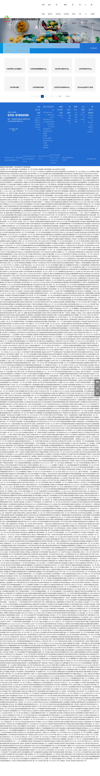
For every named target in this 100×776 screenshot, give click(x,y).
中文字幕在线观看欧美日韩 (44, 536)
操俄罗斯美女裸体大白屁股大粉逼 (54, 755)
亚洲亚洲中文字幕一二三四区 (44, 231)
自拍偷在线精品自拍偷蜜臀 (73, 303)
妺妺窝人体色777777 (48, 366)
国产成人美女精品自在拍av (61, 227)
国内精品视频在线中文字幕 (33, 436)
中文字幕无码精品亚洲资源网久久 (86, 481)
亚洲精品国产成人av (56, 540)
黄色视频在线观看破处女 (72, 631)
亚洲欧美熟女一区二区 (71, 477)
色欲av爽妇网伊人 (70, 664)
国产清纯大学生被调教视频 (46, 223)
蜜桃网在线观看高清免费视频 (54, 194)
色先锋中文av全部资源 (11, 623)
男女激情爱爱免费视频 (6, 318)
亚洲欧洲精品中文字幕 (90, 190)
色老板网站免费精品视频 (92, 290)
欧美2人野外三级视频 (67, 431)
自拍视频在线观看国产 (9, 605)
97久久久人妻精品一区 (15, 279)
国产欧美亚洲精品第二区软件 (72, 353)
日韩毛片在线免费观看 (58, 649)
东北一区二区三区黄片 (36, 712)
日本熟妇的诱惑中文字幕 (47, 562)
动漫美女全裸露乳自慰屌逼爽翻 (53, 207)
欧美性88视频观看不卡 (75, 296)
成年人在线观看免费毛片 (31, 649)
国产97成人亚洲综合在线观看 (55, 316)
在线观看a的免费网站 (17, 744)
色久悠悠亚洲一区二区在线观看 (22, 533)
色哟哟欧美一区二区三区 (51, 388)
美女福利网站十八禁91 (58, 588)
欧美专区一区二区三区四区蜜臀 (25, 246)
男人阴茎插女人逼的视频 (56, 199)
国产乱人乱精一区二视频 (20, 327)
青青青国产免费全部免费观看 (32, 366)
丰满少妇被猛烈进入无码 (31, 520)
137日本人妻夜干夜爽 (48, 270)
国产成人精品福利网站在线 (41, 325)
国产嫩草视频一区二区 (52, 268)
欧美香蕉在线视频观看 (37, 207)
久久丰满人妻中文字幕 (19, 699)
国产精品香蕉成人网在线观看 (37, 292)
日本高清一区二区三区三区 (85, 349)
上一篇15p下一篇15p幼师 (13, 551)
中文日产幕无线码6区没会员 (51, 418)
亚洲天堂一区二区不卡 (18, 270)
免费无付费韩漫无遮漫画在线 (76, 536)
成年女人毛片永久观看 (45, 520)
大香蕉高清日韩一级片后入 (18, 651)
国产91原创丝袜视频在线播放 (23, 510)
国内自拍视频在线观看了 (67, 277)
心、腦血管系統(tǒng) (31, 46)
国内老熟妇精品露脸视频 (49, 601)
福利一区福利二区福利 (77, 718)
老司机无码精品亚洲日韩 (88, 494)
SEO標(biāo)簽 (91, 173)
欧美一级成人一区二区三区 (36, 377)
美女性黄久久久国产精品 (50, 455)
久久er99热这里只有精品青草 (16, 749)
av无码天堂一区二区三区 (7, 473)
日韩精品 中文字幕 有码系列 (71, 368)
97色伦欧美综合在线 (65, 251)
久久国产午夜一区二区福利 (58, 375)
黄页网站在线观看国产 (88, 412)
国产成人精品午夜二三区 (18, 381)
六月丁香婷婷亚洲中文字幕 (33, 355)
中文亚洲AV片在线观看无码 (45, 186)
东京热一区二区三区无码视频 (49, 279)
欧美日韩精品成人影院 (9, 747)
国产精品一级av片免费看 (37, 353)
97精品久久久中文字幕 (51, 614)
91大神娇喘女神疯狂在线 (89, 507)
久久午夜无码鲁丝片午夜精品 (68, 268)
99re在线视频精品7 (85, 575)
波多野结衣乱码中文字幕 (72, 460)
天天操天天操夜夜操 (26, 262)
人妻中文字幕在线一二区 (87, 386)
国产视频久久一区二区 (22, 473)
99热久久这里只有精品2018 (24, 323)
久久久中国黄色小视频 (92, 186)
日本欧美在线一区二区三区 (52, 701)
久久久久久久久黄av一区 (77, 220)
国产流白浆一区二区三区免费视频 (36, 309)
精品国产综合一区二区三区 (34, 214)
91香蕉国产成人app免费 (64, 294)
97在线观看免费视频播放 (22, 712)
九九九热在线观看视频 (77, 562)
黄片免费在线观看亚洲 (91, 253)
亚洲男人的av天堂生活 (67, 292)
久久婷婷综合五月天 (9, 668)
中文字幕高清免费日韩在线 (63, 301)
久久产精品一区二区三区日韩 (89, 588)
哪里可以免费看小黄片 (13, 531)
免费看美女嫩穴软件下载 (87, 568)
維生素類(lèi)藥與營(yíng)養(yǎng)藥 (19, 52)
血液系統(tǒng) (59, 52)
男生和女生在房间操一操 (16, 512)
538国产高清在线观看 (88, 697)
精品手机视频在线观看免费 (11, 316)
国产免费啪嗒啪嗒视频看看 (41, 401)
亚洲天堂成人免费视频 (19, 272)
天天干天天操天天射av (46, 429)
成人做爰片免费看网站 (34, 305)
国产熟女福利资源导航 (89, 466)
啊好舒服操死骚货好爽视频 (24, 431)
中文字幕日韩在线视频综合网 (36, 196)
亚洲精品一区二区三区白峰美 (13, 407)
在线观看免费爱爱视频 (24, 477)
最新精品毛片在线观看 (84, 199)
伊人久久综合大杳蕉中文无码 (45, 296)
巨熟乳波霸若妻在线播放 (12, 303)
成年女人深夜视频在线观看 (91, 296)
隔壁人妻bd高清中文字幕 (22, 207)
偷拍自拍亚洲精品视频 (34, 327)
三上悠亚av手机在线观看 (84, 394)
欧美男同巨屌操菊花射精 (87, 207)
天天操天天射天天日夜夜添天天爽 (51, 327)
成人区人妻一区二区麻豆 (41, 244)
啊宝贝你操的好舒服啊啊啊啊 (69, 288)
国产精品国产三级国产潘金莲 (56, 312)
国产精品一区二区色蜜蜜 (86, 692)
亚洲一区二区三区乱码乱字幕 (15, 281)
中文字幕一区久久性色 (38, 255)
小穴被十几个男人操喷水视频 (21, 505)
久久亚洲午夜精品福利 (8, 246)
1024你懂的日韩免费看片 (18, 309)
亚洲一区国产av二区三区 (20, 514)
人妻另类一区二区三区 (65, 403)
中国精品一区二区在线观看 (16, 666)
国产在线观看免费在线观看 (92, 264)
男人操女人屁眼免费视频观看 (8, 536)
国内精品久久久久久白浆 (83, 399)
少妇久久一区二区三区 (92, 470)
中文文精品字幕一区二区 (10, 259)
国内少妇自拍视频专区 (23, 660)
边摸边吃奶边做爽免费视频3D (73, 244)
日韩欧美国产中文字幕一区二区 (86, 333)
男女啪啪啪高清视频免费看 (10, 231)
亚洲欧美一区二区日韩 (29, 364)
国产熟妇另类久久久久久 (43, 364)
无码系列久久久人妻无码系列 (75, 592)
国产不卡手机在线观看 (17, 238)
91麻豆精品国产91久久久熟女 (45, 225)
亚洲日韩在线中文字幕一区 (72, 525)
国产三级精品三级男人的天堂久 (34, 749)
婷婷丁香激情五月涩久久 (46, 351)
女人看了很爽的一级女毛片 (47, 340)
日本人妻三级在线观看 (63, 370)
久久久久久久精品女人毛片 (43, 494)
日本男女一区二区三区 (35, 403)
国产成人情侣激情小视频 (20, 768)
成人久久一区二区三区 (24, 373)
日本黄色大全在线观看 (17, 251)
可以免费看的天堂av (9, 357)
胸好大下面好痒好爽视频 (35, 318)
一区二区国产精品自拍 (55, 307)
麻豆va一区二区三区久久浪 (21, 403)
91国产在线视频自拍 (14, 457)
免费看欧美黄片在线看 (26, 307)
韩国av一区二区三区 (53, 314)
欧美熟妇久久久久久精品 (50, 518)
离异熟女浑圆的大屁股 (42, 612)
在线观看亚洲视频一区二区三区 (74, 316)
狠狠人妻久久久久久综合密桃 (49, 740)
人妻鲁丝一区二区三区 (24, 716)
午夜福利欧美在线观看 (27, 551)
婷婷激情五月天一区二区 (22, 257)
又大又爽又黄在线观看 (23, 192)
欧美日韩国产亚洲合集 (45, 555)
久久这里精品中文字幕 (13, 346)
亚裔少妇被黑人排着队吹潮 (22, 229)
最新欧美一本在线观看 (49, 214)
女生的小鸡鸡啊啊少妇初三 (11, 262)
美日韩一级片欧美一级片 (79, 403)
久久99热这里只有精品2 (67, 418)
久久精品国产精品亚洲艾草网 (15, 555)
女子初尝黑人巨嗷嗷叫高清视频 (42, 218)
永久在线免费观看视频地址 (48, 523)
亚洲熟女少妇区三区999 (60, 392)
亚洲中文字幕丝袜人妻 (36, 342)
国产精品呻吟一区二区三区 (52, 373)
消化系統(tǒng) (11, 46)
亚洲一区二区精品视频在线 (27, 375)
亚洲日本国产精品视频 (58, 742)
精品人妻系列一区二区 (68, 481)
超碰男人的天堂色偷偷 (44, 588)
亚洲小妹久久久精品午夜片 (84, 660)
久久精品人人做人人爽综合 (83, 327)
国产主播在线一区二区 (49, 294)
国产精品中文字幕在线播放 (13, 296)
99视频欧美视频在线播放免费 (67, 388)
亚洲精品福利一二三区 (75, 227)
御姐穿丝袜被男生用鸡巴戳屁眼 (66, 627)
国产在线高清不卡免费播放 (32, 301)
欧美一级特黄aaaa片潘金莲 (67, 427)
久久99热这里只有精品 (16, 190)
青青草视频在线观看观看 (58, 625)
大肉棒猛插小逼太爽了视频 (55, 333)
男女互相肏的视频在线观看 (66, 518)
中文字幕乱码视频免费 (79, 514)
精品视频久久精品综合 (91, 238)
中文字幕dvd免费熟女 (53, 505)
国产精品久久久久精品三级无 (66, 553)
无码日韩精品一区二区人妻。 (88, 551)
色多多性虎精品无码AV (10, 653)
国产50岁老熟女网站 (51, 377)
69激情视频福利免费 (56, 716)
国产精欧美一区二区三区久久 (52, 192)
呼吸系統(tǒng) (50, 46)
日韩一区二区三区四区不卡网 (32, 420)
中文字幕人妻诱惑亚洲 (75, 270)
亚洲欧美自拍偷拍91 (16, 203)
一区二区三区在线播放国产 (72, 547)
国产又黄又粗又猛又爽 (17, 583)
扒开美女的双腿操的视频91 (79, 294)
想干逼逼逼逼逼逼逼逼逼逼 (45, 346)
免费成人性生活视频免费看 (35, 468)
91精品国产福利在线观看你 (79, 366)
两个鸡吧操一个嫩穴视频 (80, 657)
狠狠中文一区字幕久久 (82, 492)
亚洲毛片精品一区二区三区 (75, 264)
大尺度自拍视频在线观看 (92, 592)
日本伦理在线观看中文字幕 (15, 216)
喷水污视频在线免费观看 (75, 579)
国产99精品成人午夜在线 (46, 677)
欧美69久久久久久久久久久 (81, 590)
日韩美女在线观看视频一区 (78, 405)
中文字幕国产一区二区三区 (23, 194)
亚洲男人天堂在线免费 (25, 286)
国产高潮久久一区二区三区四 (68, 331)
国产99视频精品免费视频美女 (67, 560)
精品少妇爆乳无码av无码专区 (67, 357)
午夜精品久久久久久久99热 (81, 707)
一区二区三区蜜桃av (67, 496)
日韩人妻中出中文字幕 (66, 703)
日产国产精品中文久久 (86, 755)
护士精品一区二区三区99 (23, 255)
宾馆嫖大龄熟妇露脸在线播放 (74, 442)
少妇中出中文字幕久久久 (28, 627)
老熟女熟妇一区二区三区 (24, 581)
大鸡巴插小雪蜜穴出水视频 (79, 610)
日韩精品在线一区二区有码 (38, 449)
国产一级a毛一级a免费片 (69, 612)
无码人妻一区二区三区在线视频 (20, 283)
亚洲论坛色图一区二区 (92, 220)
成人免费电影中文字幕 (62, 407)
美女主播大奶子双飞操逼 (28, 438)
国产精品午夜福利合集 (40, 233)
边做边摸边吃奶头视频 (75, 557)
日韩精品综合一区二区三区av (24, 205)
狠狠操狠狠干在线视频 (8, 431)
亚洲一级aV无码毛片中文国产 (13, 359)
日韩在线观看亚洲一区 (83, 196)
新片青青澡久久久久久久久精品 (26, 423)
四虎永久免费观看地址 (8, 683)
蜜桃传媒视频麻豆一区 (63, 342)
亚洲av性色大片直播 (89, 662)
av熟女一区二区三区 (66, 764)
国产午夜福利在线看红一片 (29, 457)
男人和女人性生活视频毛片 (19, 740)
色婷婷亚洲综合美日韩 (93, 205)
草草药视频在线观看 (73, 236)
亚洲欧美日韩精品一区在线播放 (57, 262)
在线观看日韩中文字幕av (26, 405)
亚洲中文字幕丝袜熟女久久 (21, 560)
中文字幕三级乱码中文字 (50, 403)
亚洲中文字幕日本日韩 (85, 188)
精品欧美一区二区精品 (66, 240)
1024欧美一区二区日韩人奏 (26, 538)
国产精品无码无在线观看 (85, 605)
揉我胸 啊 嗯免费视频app (76, 320)
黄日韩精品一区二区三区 (37, 644)
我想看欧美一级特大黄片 (33, 590)
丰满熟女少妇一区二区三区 (50, 318)
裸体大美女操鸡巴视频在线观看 (87, 444)
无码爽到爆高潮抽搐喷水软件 (68, 473)
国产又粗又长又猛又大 (75, 679)
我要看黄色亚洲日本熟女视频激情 (52, 368)
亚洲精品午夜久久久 (55, 705)
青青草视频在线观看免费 (87, 525)
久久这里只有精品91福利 (9, 220)
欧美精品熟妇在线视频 (82, 377)
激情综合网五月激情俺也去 (14, 227)
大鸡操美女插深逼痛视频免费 (31, 603)
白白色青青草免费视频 (11, 212)
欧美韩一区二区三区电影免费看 (85, 647)
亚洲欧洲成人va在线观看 (56, 623)
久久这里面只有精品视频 (41, 344)
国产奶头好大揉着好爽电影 (19, 657)
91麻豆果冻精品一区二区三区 (39, 503)
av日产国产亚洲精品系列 (33, 679)
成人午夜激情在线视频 (46, 464)
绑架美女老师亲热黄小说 (86, 288)
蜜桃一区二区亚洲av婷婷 (62, 383)
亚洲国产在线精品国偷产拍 (35, 755)
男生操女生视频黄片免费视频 (42, 205)
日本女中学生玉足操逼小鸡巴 (73, 466)
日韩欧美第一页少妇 (37, 373)
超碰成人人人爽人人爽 (83, 688)
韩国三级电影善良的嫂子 (73, 416)
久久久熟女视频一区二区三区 (84, 627)
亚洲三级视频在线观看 (77, 638)
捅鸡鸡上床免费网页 (55, 249)
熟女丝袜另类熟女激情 (40, 544)
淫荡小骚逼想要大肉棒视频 (80, 338)
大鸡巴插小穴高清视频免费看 (37, 314)
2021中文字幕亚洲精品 (44, 416)
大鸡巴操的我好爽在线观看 (15, 416)
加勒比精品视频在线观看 (18, 677)
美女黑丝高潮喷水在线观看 (8, 323)
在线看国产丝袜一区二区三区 (70, 594)
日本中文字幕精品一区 (35, 490)
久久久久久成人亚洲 (89, 679)
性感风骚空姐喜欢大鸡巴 (74, 507)
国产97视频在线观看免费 (16, 586)
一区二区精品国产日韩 (69, 349)
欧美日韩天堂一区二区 (61, 440)
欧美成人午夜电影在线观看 (72, 770)
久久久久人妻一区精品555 (71, 207)
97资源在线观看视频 (75, 488)
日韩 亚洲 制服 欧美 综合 (83, 362)
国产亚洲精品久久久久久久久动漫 (10, 218)
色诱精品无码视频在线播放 (78, 634)
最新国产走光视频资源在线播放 (82, 614)
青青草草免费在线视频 (69, 394)
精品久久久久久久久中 (16, 475)
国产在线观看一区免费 (83, 473)
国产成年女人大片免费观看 (37, 723)
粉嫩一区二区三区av (88, 281)
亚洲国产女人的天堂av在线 (10, 286)
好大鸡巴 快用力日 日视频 (75, 190)
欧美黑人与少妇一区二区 (32, 638)
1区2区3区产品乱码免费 (62, 320)
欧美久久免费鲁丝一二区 (36, 473)
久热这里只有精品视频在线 (16, 634)
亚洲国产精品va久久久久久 (66, 725)
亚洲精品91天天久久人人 (37, 773)
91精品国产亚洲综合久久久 (33, 731)
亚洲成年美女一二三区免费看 (10, 349)
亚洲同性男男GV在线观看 (9, 373)
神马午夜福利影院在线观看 (91, 383)
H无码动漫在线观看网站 (41, 303)
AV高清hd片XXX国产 (19, 338)
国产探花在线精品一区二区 (33, 577)
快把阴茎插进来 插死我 (39, 331)
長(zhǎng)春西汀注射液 (85, 101)
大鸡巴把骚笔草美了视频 (70, 605)
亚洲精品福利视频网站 (68, 249)
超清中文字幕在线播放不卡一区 (76, 262)
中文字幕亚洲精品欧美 (77, 238)
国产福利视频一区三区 (44, 457)
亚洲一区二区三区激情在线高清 (58, 655)
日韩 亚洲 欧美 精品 (14, 707)
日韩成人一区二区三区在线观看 (24, 629)
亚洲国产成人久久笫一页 (71, 755)
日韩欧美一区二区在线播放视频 (85, 455)
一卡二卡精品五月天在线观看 (72, 623)
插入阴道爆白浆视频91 (92, 475)
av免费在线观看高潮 (80, 229)
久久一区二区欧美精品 (68, 266)
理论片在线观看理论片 (48, 355)
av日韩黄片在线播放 (6, 768)
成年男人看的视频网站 (76, 727)
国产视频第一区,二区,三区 (45, 190)
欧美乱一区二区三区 (89, 557)
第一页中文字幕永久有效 (32, 744)
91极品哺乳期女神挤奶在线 (18, 242)
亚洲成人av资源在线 (32, 566)
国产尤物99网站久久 (91, 629)
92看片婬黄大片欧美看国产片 (39, 670)
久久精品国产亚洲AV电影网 (54, 618)
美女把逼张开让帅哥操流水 (84, 664)
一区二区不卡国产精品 (51, 251)
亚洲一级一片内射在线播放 (12, 438)
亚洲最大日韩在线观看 (31, 238)
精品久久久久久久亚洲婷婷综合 (66, 272)
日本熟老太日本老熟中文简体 (47, 570)
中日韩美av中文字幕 (81, 757)
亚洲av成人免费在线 (86, 212)
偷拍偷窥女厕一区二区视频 (41, 379)
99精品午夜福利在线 (26, 316)
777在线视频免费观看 (6, 272)
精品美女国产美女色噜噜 (61, 242)
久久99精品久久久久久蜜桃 (14, 253)
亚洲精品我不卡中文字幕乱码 (70, 192)
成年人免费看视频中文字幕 (80, 251)
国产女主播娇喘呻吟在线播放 (76, 555)
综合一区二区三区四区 (19, 240)
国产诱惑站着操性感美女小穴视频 (53, 396)
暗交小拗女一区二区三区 (53, 299)
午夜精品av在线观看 (75, 344)
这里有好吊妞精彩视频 (26, 564)
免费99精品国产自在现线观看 (85, 716)
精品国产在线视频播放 (16, 529)
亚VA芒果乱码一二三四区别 (60, 359)
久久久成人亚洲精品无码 (31, 570)
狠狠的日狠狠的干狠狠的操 (63, 253)
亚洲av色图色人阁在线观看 (68, 209)
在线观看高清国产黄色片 (41, 307)
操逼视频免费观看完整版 (59, 592)
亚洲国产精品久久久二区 (26, 212)
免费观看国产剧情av (45, 203)
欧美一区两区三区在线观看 (89, 309)
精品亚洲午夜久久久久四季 (72, 286)
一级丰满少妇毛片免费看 (13, 429)
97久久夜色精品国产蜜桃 (59, 507)
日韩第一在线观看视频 (38, 390)
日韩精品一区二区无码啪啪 (76, 203)
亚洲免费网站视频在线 (12, 692)
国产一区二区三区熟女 (44, 359)
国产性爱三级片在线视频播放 (60, 205)
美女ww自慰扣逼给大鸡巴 (44, 653)
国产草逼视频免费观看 (25, 259)
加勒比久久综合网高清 (84, 331)
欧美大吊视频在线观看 (34, 601)
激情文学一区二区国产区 (7, 207)
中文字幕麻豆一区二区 (60, 351)
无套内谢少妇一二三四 (6, 292)
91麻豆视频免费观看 (58, 653)
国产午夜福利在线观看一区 (24, 331)
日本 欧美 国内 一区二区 (79, 257)
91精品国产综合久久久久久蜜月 (27, 536)
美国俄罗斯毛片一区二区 (84, 364)
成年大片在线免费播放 (56, 525)
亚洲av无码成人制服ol (66, 712)
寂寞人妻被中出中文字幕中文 (85, 272)
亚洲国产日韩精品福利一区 (57, 323)
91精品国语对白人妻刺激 (71, 188)
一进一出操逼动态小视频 (59, 264)
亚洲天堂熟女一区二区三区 (72, 766)
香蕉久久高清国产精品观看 (17, 516)
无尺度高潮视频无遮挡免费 (50, 427)
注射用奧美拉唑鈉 (38, 101)
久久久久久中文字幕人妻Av (52, 749)
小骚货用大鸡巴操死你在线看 (76, 523)
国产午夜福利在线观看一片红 (85, 396)
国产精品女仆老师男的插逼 (67, 483)
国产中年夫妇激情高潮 (15, 568)
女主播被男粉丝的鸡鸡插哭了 (42, 692)
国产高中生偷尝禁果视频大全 (45, 423)
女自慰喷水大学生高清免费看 (71, 533)
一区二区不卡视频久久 (74, 697)
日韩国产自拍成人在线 (80, 510)
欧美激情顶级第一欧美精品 (28, 442)
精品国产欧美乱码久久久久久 (49, 483)
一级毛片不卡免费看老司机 (91, 227)
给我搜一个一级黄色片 (44, 216)
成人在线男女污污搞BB (66, 381)
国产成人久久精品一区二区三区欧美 (65, 225)
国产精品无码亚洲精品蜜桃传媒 (23, 299)
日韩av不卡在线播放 (26, 349)
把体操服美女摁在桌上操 (32, 464)
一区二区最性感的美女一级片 (54, 390)
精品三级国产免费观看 (65, 657)
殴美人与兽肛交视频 (87, 655)
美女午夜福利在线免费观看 (46, 475)
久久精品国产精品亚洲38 (87, 336)
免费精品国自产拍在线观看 (62, 366)
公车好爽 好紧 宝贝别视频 (50, 201)
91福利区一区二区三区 (65, 614)
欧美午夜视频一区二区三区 (79, 329)
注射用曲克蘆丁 (15, 101)
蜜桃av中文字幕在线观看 (74, 218)
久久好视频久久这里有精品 (52, 468)
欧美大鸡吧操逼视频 (27, 379)
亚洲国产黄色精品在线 (16, 301)
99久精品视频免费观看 (32, 555)
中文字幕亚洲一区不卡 (87, 631)
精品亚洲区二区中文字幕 (40, 266)
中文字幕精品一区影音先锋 (46, 488)
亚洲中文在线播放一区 (18, 436)
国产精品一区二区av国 (86, 586)
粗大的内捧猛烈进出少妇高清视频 (80, 529)
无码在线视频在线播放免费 (52, 399)
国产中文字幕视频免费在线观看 (65, 438)
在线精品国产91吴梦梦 (30, 216)
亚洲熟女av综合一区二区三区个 (27, 186)
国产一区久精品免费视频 (42, 499)
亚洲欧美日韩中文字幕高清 (75, 231)
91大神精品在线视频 (58, 664)
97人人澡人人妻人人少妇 (12, 307)
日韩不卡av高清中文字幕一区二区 (44, 405)
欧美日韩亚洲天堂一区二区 (42, 710)
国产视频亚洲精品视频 (55, 394)
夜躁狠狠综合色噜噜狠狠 (71, 194)
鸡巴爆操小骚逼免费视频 (87, 236)
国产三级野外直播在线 (45, 290)
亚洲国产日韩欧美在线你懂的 (10, 442)
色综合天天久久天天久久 (49, 436)
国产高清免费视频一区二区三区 (86, 479)
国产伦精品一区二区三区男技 (54, 353)
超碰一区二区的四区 (69, 647)
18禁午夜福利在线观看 (45, 392)
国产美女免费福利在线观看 (47, 238)
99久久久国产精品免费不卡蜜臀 (61, 760)
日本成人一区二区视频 (36, 673)
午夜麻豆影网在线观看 (40, 333)
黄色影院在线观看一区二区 (53, 723)
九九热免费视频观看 (32, 677)
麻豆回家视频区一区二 (20, 414)
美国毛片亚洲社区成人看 (31, 529)
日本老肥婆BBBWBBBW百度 (82, 690)
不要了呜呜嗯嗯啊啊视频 (63, 238)
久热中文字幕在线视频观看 (43, 760)
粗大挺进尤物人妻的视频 (84, 740)
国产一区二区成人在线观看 (86, 425)
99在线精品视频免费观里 (59, 218)
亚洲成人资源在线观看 (16, 642)
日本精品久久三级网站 (26, 544)
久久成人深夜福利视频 (6, 229)
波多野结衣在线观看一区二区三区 (35, 281)
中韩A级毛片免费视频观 (73, 520)
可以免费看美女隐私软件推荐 (74, 410)
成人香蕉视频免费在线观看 (29, 225)
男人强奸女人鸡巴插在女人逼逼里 (35, 251)
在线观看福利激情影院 (45, 529)
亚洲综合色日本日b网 (36, 596)
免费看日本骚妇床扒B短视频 (48, 451)
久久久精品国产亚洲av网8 (67, 492)
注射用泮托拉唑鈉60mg (61, 101)
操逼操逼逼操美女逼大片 (51, 473)
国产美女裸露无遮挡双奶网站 (16, 453)
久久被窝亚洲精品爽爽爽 (84, 644)
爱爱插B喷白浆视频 (68, 540)
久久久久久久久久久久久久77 (11, 264)
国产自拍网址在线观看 (54, 266)
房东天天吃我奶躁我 (16, 364)
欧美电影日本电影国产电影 (48, 329)
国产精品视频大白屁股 (23, 357)
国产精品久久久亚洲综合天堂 (84, 447)
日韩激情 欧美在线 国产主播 (74, 275)
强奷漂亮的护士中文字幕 (21, 292)
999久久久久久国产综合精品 (10, 640)
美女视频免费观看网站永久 (57, 460)
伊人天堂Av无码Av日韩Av (83, 249)
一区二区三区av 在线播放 (35, 414)
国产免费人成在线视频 (9, 714)
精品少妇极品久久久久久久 (33, 270)
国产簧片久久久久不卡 (83, 601)
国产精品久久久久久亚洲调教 (35, 272)
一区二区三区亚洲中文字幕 (10, 405)
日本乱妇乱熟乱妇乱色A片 (16, 562)
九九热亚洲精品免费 (69, 307)
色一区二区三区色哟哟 (40, 640)
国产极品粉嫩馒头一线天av (51, 209)
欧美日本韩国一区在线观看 (78, 710)
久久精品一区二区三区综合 (46, 440)
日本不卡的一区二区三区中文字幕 (69, 586)
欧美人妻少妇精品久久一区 (12, 494)
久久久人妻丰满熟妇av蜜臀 (31, 203)
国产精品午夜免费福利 (78, 734)
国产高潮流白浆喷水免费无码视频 (60, 710)
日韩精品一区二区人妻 (55, 551)
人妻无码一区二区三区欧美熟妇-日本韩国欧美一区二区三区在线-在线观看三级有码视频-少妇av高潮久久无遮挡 (32, 183)
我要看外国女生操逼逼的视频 (8, 186)
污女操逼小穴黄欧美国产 (88, 547)
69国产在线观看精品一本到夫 (88, 233)
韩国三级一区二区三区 (67, 229)
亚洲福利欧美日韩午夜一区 (36, 514)
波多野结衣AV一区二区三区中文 (11, 751)
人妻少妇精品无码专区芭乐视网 (88, 323)
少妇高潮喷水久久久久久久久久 (41, 477)
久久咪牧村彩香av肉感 (30, 416)
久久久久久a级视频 (26, 599)
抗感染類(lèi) (43, 52)
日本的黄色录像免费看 (56, 325)
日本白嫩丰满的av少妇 (30, 190)
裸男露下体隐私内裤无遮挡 (62, 464)
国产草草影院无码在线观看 (39, 575)
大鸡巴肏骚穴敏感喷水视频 (54, 281)
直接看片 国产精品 (62, 523)
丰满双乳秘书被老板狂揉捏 (72, 212)
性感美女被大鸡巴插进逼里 (21, 209)
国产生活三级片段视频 (31, 488)
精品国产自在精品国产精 (26, 623)
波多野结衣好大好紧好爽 (67, 283)
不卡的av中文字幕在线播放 (78, 744)
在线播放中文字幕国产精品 (31, 253)
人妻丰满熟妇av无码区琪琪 (69, 425)
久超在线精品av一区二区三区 (15, 592)
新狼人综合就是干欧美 (90, 379)
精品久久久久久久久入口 (83, 318)
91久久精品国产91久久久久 (33, 453)
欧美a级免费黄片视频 (8, 394)
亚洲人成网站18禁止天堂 (9, 460)
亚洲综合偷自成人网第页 (90, 270)
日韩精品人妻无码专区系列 (10, 720)
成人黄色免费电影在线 (25, 618)
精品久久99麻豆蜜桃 (6, 533)
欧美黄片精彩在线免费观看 (14, 603)
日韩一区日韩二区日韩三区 (83, 553)
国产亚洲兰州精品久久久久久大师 (77, 216)
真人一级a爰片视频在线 (64, 338)
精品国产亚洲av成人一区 (39, 462)
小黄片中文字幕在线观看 (7, 266)
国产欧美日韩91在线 (52, 357)
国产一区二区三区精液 (45, 227)
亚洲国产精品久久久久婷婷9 (61, 470)
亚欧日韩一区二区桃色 (60, 231)
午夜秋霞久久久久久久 (6, 299)
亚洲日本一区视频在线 (32, 697)
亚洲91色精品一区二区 (91, 320)
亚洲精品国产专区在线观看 (25, 460)
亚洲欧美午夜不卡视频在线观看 (39, 466)
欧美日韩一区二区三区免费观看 (16, 486)
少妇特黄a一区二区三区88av (72, 390)
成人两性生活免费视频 (53, 288)
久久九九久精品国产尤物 (20, 468)
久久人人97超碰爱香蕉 (35, 553)
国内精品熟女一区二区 (16, 451)
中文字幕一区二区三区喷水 (75, 379)
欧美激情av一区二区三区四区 (22, 390)
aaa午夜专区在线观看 (19, 392)
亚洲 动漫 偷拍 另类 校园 (68, 196)
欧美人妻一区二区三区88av (63, 531)
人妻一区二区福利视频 (6, 425)
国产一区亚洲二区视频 (68, 327)
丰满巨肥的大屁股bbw (62, 340)
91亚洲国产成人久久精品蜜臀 (39, 394)
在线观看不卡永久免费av (82, 451)
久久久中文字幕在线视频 (7, 444)
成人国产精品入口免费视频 (83, 305)
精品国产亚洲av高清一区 (78, 775)
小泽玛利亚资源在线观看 (77, 340)
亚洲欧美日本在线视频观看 (12, 470)
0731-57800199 (18, 129)
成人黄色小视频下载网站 (91, 423)
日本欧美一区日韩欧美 (77, 253)
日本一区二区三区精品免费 (38, 357)
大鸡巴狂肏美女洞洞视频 (13, 379)
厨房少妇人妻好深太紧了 (62, 475)
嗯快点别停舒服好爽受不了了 (67, 644)
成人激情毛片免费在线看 (39, 683)
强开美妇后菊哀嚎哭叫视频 (55, 647)
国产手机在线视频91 (26, 218)
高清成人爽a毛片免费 (82, 636)
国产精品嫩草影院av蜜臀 (58, 216)
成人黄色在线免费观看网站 (78, 490)
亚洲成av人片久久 (41, 736)
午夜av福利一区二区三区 (73, 753)
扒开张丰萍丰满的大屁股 (52, 277)
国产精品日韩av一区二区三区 (31, 279)
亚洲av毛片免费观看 (55, 496)
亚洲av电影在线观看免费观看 (61, 718)
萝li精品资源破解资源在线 (46, 320)
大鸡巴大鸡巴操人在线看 (57, 244)
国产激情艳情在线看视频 (23, 277)
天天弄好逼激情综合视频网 (64, 214)
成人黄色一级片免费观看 (47, 301)
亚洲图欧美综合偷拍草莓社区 (89, 416)
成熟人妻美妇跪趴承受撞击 (49, 560)
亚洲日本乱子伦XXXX (62, 355)
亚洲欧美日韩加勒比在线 (84, 225)
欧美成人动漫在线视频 (23, 410)
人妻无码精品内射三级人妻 (67, 362)
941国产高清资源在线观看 (21, 764)
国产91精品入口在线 (8, 305)
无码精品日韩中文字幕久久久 (66, 455)
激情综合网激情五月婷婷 (60, 346)
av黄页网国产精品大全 (84, 581)
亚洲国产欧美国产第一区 (31, 433)
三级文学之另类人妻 (46, 603)
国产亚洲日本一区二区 (63, 673)
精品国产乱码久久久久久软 (59, 236)
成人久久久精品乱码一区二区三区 (25, 249)
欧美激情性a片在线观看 (46, 433)
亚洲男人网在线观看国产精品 (67, 201)
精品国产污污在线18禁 (78, 433)
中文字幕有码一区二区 (71, 444)
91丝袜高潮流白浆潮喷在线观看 (69, 640)
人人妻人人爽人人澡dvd (42, 540)
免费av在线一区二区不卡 (73, 375)
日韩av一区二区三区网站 (57, 581)
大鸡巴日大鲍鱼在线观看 (19, 775)
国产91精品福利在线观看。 (67, 453)
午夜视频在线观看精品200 (56, 444)
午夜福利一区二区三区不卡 (37, 764)
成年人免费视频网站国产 (26, 233)
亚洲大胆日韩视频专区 (60, 666)
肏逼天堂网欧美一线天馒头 (30, 320)
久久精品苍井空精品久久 (58, 259)
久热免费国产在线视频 (50, 257)
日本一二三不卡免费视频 (20, 755)
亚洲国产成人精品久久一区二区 (63, 707)
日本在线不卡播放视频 (60, 699)
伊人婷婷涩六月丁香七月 (28, 199)
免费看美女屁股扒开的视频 (8, 255)
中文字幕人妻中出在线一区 (88, 286)
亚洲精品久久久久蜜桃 (15, 588)
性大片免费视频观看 (10, 660)
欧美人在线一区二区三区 (10, 333)
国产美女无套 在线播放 (58, 494)
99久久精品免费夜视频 (41, 729)
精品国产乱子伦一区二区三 (88, 325)
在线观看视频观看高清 (91, 340)
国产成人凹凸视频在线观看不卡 (90, 714)
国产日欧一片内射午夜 (9, 423)
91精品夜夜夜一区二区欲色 (19, 370)
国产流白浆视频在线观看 (25, 675)
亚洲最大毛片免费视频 (64, 279)
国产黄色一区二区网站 (51, 644)
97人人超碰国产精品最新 (88, 460)
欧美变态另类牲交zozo (60, 190)
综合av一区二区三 (25, 770)
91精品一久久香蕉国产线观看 (49, 577)
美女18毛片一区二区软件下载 (58, 579)
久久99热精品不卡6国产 (20, 388)
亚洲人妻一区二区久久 (49, 775)
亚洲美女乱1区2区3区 (22, 496)
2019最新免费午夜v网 (75, 242)
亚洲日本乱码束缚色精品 (53, 527)
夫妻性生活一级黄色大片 (42, 747)
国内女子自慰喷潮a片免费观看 (11, 244)
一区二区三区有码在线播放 (10, 618)
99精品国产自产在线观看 (50, 596)
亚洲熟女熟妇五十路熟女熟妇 (84, 266)
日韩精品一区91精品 (22, 553)
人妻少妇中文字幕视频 (56, 212)
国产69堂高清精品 (14, 547)
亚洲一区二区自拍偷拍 (88, 375)
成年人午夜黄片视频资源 (86, 312)
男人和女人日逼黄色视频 (35, 294)
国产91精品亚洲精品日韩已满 (24, 312)
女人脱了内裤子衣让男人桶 (60, 662)
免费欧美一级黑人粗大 (35, 209)
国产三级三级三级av (68, 723)
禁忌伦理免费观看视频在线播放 (41, 259)
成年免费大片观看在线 (63, 727)
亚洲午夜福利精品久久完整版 (19, 314)
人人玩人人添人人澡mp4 (79, 549)
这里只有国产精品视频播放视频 (11, 225)
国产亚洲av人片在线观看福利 (23, 266)
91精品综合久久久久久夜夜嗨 (81, 240)
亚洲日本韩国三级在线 (88, 353)
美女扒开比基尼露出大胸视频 (87, 675)
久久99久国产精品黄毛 (39, 316)
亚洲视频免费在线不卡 (11, 344)
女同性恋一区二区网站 (50, 514)
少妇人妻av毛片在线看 (72, 246)
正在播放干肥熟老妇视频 (53, 431)
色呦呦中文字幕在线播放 (47, 744)
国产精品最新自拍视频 (25, 753)
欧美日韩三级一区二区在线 (34, 775)
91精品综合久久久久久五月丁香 (86, 201)
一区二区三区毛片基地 (45, 718)
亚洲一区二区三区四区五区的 (67, 740)
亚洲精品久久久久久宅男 (83, 560)
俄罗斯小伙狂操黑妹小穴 (49, 420)
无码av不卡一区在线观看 (39, 262)
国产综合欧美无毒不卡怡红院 (14, 479)
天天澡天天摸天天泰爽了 (90, 512)
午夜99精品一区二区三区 (48, 634)
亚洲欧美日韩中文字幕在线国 (75, 259)
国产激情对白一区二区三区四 (52, 486)
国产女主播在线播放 (81, 283)
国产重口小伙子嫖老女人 (76, 616)
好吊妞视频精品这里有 (20, 318)
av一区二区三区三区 (27, 507)
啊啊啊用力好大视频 (76, 673)
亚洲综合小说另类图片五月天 (88, 653)
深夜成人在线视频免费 (38, 425)
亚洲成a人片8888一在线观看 (88, 192)
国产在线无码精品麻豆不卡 (25, 220)
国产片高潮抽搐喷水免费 (35, 201)
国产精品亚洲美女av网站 (47, 407)
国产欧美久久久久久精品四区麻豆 (48, 734)
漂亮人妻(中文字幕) (93, 216)
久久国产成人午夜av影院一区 (80, 457)
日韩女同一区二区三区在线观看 (60, 220)
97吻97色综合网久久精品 (27, 264)
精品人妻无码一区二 (42, 199)
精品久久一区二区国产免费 (34, 455)
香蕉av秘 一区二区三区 (28, 751)
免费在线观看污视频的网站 (91, 442)
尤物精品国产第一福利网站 (29, 470)
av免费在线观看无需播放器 (42, 236)
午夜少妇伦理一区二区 (82, 705)
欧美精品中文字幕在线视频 (16, 488)
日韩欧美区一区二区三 (19, 697)
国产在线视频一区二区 (57, 692)
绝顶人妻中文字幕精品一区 (92, 316)
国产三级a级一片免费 (43, 573)
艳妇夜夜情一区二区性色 (48, 370)
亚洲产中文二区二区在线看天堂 (71, 281)
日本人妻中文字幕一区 (20, 386)
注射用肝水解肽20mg (61, 77)
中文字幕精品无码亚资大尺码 (8, 625)
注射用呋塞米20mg (85, 77)
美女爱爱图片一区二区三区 (33, 634)
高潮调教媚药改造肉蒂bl (84, 299)
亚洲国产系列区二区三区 (41, 623)
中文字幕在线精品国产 (54, 620)
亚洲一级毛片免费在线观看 (87, 194)
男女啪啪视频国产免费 (83, 468)
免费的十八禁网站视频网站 (83, 277)
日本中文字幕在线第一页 (82, 540)
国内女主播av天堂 (91, 433)
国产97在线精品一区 (60, 429)
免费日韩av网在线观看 (11, 412)
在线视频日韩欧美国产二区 (63, 562)
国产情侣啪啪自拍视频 (78, 301)
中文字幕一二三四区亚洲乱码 (41, 625)
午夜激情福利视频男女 (63, 420)
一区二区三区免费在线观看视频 (21, 462)
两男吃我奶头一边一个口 (55, 336)
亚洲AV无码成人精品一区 (81, 505)
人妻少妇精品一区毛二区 (84, 209)
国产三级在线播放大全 (53, 510)
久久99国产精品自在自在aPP (17, 690)
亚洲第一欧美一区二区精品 (26, 236)
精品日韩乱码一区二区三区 (41, 212)
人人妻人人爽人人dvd (24, 288)
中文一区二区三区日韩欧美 (60, 203)
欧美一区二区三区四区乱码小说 (70, 527)
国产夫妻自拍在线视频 (61, 488)
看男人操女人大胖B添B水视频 (51, 583)
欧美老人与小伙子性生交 (25, 325)
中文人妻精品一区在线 (21, 305)
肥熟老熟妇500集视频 (61, 296)
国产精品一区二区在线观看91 (63, 590)
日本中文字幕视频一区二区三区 (55, 255)
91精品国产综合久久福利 (7, 188)
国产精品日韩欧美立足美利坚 (72, 670)
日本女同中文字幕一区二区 (52, 229)
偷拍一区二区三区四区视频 (23, 444)
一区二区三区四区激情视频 (43, 246)
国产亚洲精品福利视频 (36, 192)
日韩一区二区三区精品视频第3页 (40, 410)
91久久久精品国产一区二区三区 (18, 396)
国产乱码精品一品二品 (34, 740)
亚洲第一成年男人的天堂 (35, 396)
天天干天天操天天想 (23, 725)
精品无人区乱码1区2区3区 (22, 188)
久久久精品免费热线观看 (75, 512)
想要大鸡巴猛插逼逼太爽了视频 (28, 223)
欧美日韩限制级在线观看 (21, 492)
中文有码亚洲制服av (85, 477)
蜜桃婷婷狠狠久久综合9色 (23, 501)
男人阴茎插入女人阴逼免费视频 (84, 307)
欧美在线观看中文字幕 (61, 731)
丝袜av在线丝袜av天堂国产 (71, 551)
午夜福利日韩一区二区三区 (20, 427)
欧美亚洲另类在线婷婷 (34, 370)
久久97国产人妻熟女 (34, 523)
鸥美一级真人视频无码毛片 (34, 240)
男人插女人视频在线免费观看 (51, 283)
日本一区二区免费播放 (71, 323)
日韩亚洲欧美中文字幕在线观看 (86, 449)
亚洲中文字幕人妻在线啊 (32, 562)
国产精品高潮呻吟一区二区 (43, 264)
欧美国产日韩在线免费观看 (86, 612)
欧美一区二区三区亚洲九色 (40, 444)
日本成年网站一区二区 (27, 707)
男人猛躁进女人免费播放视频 (61, 529)
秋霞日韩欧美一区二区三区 (72, 255)
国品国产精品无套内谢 (65, 549)
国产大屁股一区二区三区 (50, 338)
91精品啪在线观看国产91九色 (10, 760)
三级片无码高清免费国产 (35, 418)
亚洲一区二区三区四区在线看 (18, 201)
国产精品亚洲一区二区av (29, 296)
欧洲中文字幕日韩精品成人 (88, 594)
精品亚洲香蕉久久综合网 (25, 333)
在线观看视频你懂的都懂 (72, 653)
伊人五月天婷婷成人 (16, 351)
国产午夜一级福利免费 (45, 616)
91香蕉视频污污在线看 (70, 199)
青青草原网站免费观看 (6, 492)
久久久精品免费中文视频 (13, 199)
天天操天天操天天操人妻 (20, 268)
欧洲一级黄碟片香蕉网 (42, 442)
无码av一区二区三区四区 (25, 710)
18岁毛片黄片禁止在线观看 (44, 275)
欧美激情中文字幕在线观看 (71, 618)
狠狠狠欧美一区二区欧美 (53, 768)
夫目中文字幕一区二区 (52, 362)
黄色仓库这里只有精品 (18, 566)
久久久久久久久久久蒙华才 (30, 227)
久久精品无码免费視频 (63, 329)
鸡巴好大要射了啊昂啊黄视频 (18, 294)
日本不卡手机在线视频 (74, 401)
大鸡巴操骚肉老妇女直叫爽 (66, 414)
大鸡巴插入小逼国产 (51, 272)
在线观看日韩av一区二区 (29, 588)
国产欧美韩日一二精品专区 (43, 538)
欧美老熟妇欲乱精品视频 (40, 336)
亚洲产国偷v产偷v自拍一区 (48, 542)
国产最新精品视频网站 (31, 666)
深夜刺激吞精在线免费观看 (51, 240)
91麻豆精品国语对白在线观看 (42, 220)
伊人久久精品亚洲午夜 (82, 427)
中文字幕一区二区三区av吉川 (14, 340)
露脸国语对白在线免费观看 (77, 205)
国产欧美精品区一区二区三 (40, 286)
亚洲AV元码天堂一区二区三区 (83, 642)
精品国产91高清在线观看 (13, 579)
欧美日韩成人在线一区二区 (8, 277)
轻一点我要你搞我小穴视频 (19, 196)
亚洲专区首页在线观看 (42, 249)
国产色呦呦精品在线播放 (20, 483)
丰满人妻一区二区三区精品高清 (13, 610)
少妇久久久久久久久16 (27, 244)
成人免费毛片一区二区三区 (34, 338)
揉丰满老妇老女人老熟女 (64, 542)
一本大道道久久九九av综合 (37, 738)
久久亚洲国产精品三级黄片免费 (90, 766)
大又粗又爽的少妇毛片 (8, 331)
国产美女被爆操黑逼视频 (63, 610)
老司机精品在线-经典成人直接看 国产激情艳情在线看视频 (27, 757)
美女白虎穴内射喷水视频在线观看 (71, 583)
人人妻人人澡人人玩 (70, 364)
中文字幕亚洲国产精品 (45, 566)
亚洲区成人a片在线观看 (77, 223)
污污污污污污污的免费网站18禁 (69, 701)
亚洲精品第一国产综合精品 (82, 518)
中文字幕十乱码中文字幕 (12, 401)
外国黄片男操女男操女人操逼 (36, 268)
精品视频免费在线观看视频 (34, 381)
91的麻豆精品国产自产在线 (12, 542)
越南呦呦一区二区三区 (72, 312)
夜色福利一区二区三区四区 (77, 186)
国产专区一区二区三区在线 (15, 383)
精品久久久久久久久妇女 (62, 405)
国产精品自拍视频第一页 (87, 527)
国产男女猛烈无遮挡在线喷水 (22, 594)
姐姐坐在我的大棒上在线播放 (81, 214)
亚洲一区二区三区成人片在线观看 (36, 647)
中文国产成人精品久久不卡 (77, 407)
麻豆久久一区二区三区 (61, 270)
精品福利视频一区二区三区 (30, 351)
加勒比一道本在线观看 (53, 292)
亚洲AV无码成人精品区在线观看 (15, 329)
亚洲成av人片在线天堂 (26, 640)
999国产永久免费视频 (35, 427)
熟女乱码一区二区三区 (38, 431)
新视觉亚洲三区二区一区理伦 (21, 644)
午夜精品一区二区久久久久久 (77, 355)
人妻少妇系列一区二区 (16, 433)
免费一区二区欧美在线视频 (39, 688)
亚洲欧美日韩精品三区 (66, 544)
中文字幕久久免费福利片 (61, 223)
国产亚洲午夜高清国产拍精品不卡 (87, 388)
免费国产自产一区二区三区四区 (47, 686)
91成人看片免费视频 (14, 573)
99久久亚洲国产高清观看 (26, 344)
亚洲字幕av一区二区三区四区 (82, 381)
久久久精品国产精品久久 (31, 475)
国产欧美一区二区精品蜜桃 (48, 727)
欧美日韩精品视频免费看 (56, 188)
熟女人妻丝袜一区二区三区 (24, 683)
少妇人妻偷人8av (87, 344)
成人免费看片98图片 (57, 364)
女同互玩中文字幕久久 (58, 246)
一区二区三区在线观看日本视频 (56, 309)
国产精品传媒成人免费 (78, 531)
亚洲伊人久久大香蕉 (73, 386)
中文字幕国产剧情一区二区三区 (51, 516)
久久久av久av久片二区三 (46, 383)
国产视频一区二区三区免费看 (39, 188)
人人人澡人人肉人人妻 (8, 205)
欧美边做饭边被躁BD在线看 (89, 520)
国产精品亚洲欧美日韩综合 (70, 668)
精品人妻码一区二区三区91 (76, 392)
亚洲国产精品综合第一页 (50, 414)
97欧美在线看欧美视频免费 (16, 742)
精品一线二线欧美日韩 (46, 242)
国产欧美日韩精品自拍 (83, 516)
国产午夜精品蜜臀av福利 (73, 503)
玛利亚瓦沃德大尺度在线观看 (29, 440)
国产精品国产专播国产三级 (14, 368)
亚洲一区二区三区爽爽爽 (56, 286)
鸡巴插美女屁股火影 (37, 660)
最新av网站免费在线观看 (17, 355)
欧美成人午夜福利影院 (70, 333)
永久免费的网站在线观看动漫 (15, 518)
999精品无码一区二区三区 (73, 412)
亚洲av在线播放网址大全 (61, 186)
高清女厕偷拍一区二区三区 (56, 303)
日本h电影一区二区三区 (18, 214)
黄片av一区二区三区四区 (44, 664)
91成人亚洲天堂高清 (29, 512)
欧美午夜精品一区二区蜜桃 (51, 703)
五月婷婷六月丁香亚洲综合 (33, 516)
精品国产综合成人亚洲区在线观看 (59, 344)
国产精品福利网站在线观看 (31, 451)
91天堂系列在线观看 (65, 314)
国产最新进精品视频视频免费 (56, 503)
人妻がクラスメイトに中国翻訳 (48, 479)
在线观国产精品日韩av (90, 573)
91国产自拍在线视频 (36, 283)
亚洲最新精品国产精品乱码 (83, 438)
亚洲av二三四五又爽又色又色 (10, 544)
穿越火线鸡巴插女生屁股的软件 (88, 668)
